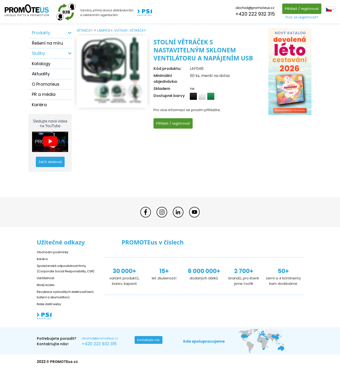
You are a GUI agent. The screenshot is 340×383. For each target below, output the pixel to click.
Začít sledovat (50, 162)
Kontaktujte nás (150, 352)
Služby (38, 53)
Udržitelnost (47, 283)
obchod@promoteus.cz (253, 7)
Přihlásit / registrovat (300, 8)
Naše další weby (51, 314)
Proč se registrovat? (300, 17)
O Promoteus (45, 84)
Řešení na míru (47, 43)
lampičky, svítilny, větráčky (121, 30)
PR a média (43, 94)
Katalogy (41, 64)
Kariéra (39, 105)
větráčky (84, 30)
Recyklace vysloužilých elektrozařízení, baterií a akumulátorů (58, 302)
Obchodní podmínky (54, 251)
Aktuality (41, 74)
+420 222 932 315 (254, 14)
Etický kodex (47, 290)
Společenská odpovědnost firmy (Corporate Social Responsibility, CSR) (65, 271)
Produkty (41, 33)
